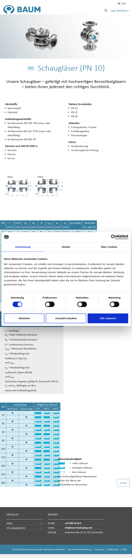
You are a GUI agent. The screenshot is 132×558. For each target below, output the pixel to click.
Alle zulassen (108, 318)
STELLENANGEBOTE (16, 528)
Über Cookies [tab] (109, 246)
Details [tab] (66, 246)
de (119, 3)
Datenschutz (113, 549)
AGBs (124, 549)
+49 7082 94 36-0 (73, 523)
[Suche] (106, 10)
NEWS (9, 523)
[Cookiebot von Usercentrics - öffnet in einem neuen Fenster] (113, 237)
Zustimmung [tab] (23, 246)
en (124, 3)
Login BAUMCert (119, 10)
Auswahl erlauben (66, 318)
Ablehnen (24, 318)
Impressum (99, 549)
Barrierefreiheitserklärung (79, 549)
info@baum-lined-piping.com (78, 527)
